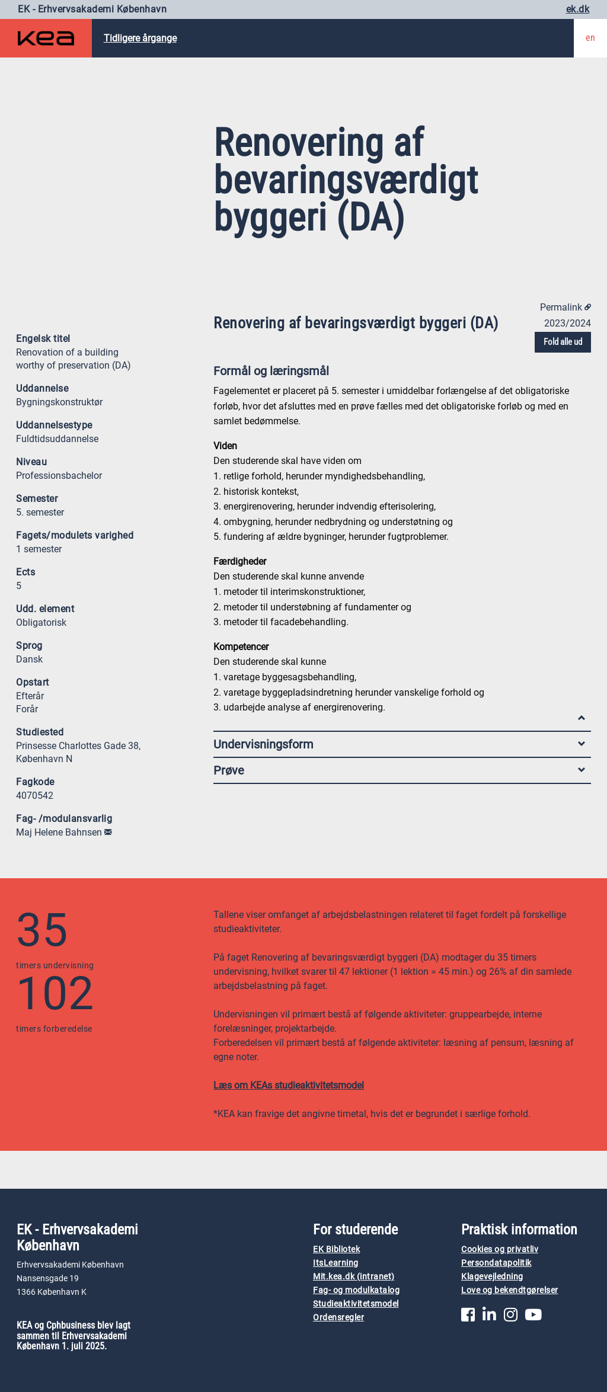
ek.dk (578, 9)
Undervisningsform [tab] (399, 744)
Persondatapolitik (496, 1263)
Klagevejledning (492, 1277)
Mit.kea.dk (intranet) (354, 1277)
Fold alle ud (563, 342)
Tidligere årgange (140, 38)
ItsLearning (336, 1263)
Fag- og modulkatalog (356, 1290)
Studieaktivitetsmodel (356, 1304)
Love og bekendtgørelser (509, 1290)
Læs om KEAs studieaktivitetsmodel (288, 1085)
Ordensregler (338, 1318)
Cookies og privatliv (499, 1249)
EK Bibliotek (336, 1249)
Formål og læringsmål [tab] (399, 373)
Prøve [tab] (399, 770)
